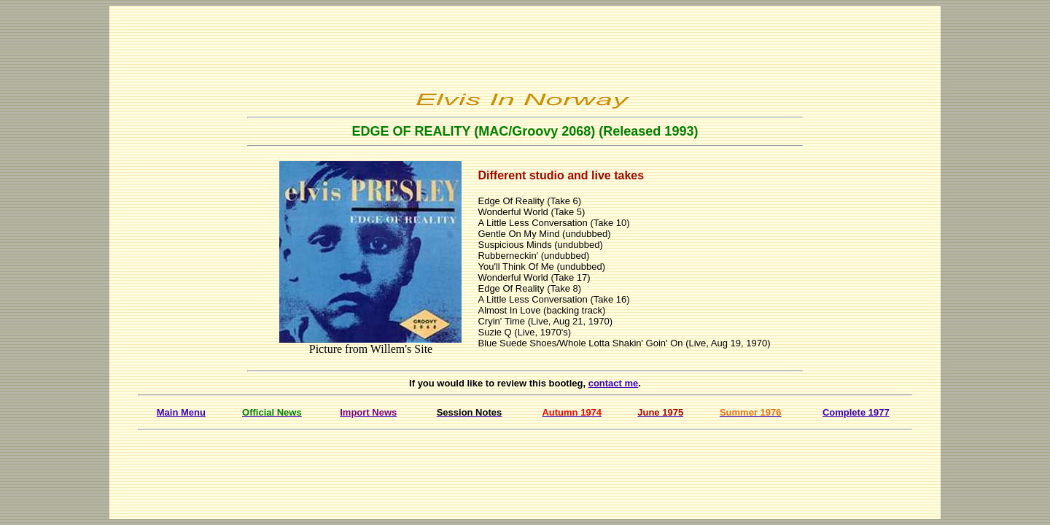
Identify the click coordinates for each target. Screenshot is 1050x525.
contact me (613, 383)
